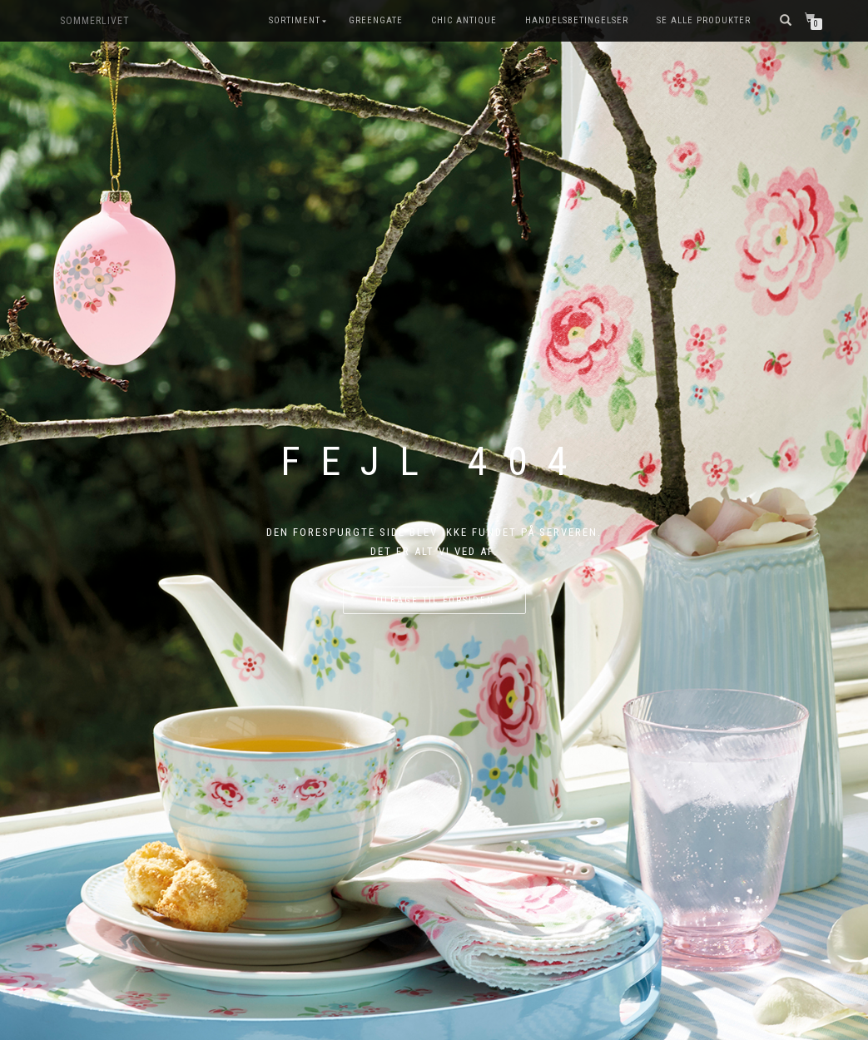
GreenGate (376, 20)
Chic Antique (464, 20)
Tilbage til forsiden (434, 600)
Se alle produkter (704, 20)
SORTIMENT (294, 20)
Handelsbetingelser (576, 20)
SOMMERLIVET (95, 21)
